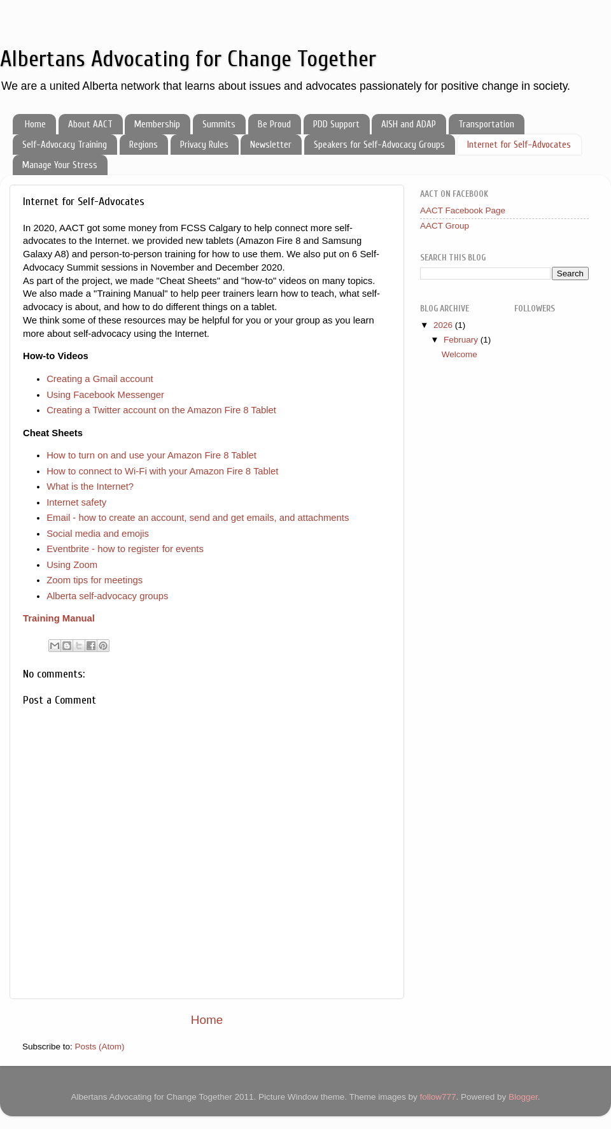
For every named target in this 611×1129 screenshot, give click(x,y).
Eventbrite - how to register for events (125, 549)
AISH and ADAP (408, 124)
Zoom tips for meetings (94, 580)
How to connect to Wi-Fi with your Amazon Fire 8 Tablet (162, 471)
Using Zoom (71, 565)
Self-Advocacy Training (64, 144)
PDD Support (336, 124)
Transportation (486, 124)
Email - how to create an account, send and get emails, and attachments (197, 518)
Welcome (459, 354)
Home (35, 124)
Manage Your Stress (59, 165)
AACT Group (444, 226)
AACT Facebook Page (462, 210)
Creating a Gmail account (99, 379)
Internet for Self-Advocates (519, 144)
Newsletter (270, 144)
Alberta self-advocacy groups (107, 596)
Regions (143, 144)
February (462, 339)
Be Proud (274, 124)
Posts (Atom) (100, 1046)
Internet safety (76, 502)
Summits (218, 124)
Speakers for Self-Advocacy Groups (379, 144)
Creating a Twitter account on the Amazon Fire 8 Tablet (161, 410)
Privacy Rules (204, 144)
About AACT (90, 124)
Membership (157, 124)
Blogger (523, 1097)
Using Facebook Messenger (105, 395)
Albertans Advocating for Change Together (188, 59)
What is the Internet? (90, 486)
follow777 (437, 1097)
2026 (444, 325)
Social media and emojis (97, 534)
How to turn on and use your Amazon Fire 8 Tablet (151, 455)
